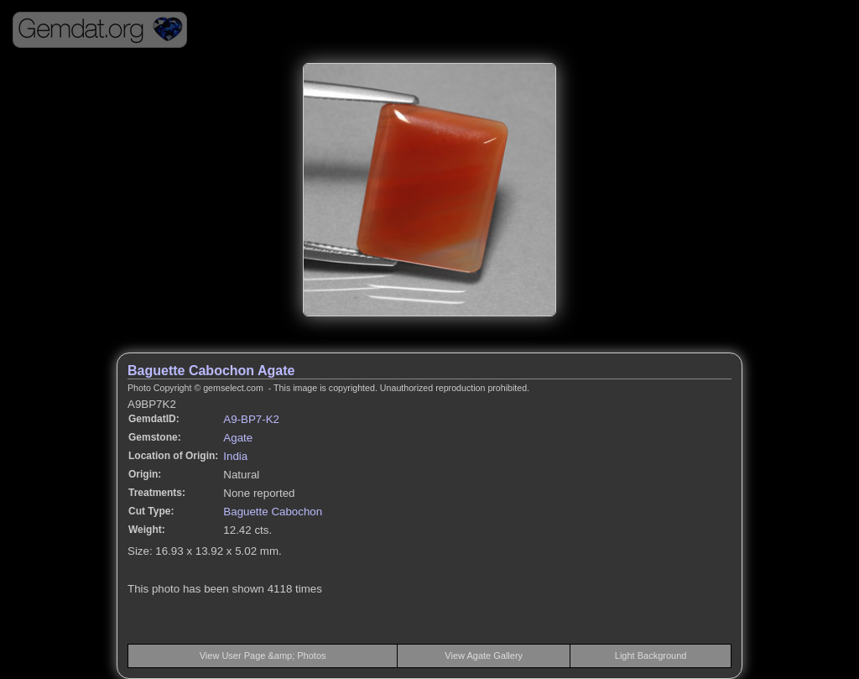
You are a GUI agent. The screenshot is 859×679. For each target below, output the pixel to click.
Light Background (651, 655)
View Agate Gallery (484, 655)
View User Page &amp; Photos (263, 655)
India (235, 456)
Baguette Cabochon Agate (211, 370)
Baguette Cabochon (272, 511)
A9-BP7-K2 (251, 419)
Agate (237, 437)
